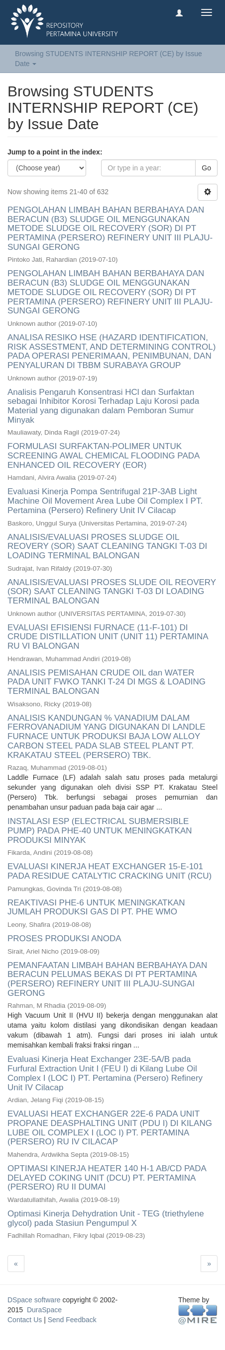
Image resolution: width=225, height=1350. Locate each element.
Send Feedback (72, 1320)
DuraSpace (44, 1310)
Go (206, 168)
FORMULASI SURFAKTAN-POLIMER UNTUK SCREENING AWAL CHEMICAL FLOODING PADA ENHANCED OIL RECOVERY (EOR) (103, 455)
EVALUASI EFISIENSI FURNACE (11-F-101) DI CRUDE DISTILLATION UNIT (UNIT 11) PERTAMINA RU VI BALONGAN (107, 637)
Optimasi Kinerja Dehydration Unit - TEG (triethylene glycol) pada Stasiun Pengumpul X (105, 1218)
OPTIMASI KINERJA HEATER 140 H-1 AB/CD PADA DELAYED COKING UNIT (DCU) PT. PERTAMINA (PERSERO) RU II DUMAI (106, 1178)
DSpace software (34, 1300)
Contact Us (24, 1320)
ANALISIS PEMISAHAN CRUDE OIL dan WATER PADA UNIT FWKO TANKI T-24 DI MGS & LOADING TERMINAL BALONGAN (106, 682)
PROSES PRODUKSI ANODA (64, 938)
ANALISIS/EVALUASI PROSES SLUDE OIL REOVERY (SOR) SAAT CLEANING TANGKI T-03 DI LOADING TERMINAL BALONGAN (111, 591)
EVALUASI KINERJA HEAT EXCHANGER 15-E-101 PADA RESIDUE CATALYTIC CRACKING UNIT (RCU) (109, 871)
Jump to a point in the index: (55, 152)
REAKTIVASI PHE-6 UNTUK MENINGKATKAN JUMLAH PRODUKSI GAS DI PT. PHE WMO (96, 907)
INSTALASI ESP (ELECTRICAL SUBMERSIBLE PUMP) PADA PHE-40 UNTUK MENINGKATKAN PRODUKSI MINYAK (99, 830)
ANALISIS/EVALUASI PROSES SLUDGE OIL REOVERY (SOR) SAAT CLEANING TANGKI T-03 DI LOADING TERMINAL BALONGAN (107, 546)
